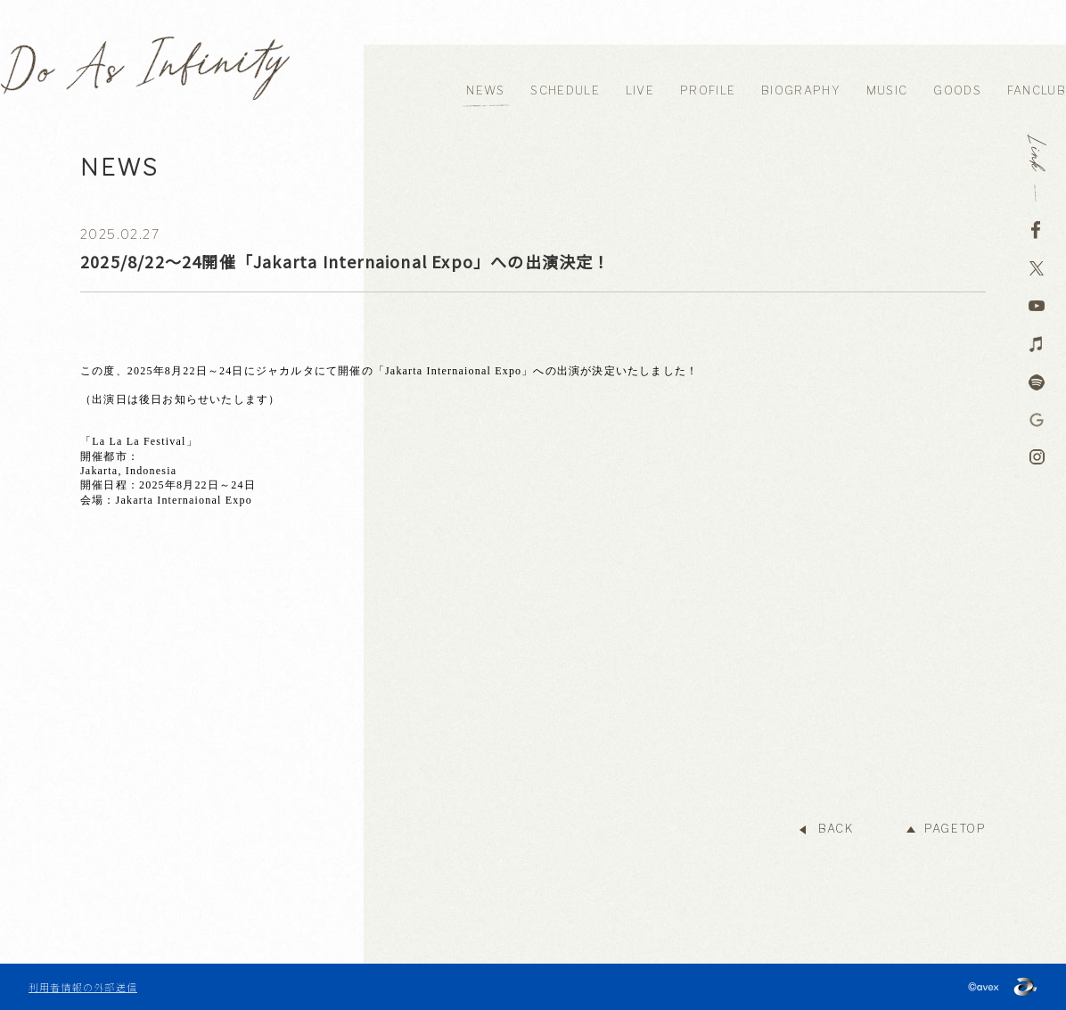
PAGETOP (955, 828)
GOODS (957, 90)
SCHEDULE (564, 90)
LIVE (640, 90)
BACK (835, 828)
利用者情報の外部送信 (83, 986)
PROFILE (707, 90)
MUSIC (887, 90)
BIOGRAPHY (800, 90)
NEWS (485, 90)
